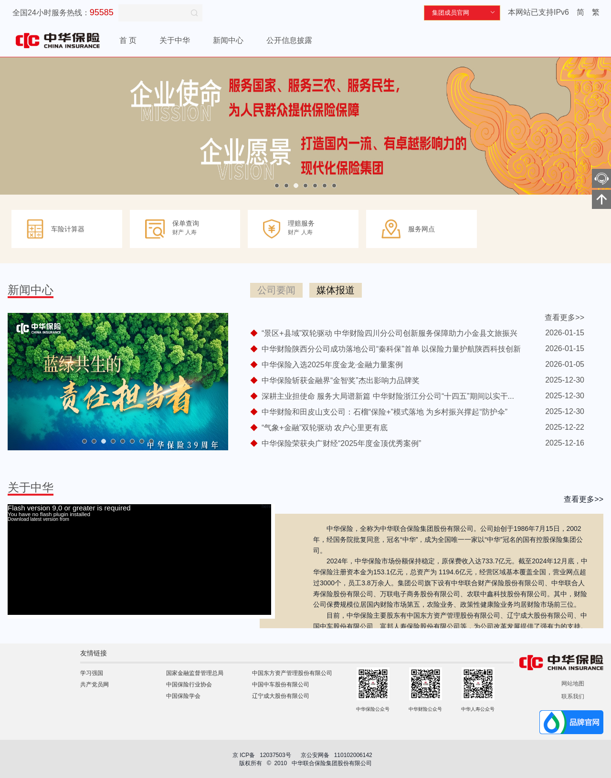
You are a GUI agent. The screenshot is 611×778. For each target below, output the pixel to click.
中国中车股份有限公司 (280, 684)
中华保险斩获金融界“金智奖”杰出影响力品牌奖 (341, 380)
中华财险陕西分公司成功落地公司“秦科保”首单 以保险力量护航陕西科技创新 (391, 349)
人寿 (191, 232)
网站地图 (572, 683)
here (266, 506)
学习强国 (91, 673)
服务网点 (421, 229)
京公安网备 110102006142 (337, 755)
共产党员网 (94, 684)
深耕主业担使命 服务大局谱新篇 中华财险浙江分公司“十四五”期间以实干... (388, 396)
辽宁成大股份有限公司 (280, 696)
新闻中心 (228, 40)
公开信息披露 (289, 40)
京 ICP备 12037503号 (261, 755)
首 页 (128, 40)
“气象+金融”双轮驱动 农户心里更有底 (325, 428)
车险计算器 (67, 229)
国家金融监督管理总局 (194, 673)
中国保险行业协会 (189, 684)
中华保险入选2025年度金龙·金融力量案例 (332, 365)
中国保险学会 (183, 696)
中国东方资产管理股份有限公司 (292, 673)
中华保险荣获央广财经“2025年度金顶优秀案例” (341, 443)
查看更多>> (564, 317)
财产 (178, 232)
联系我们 (572, 696)
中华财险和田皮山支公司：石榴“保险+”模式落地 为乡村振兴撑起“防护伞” (384, 412)
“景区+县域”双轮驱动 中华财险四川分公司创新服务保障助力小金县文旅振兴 (389, 333)
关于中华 (174, 40)
